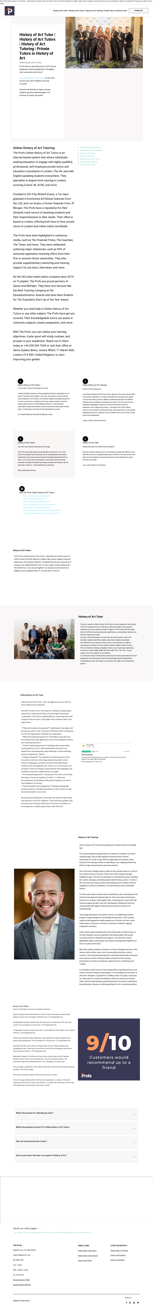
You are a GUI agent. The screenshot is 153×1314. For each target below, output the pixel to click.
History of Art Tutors (88, 153)
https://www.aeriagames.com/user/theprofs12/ (41, 513)
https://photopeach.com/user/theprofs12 (39, 505)
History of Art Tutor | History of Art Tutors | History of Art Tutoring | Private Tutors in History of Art (76, 1200)
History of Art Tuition (88, 165)
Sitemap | (16, 1300)
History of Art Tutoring (88, 162)
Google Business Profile (21, 1280)
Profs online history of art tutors (31, 78)
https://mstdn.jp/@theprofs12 (35, 499)
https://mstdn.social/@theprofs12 (36, 502)
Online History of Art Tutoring (91, 150)
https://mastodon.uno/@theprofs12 (37, 496)
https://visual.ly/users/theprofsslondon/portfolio (42, 510)
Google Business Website (22, 1285)
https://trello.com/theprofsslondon (36, 508)
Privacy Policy (25, 1300)
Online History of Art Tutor (90, 159)
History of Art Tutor (87, 156)
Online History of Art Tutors (37, 114)
